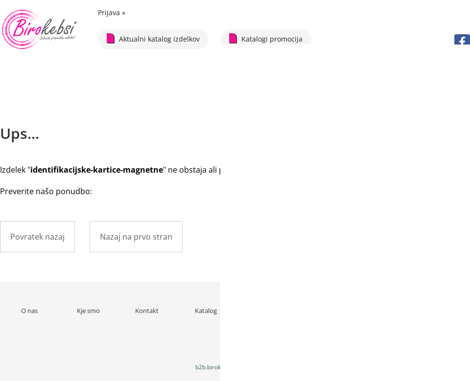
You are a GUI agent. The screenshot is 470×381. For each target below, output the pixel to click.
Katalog (206, 310)
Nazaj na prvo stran (136, 236)
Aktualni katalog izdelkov (153, 38)
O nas (29, 310)
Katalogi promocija (266, 38)
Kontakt (147, 310)
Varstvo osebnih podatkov (382, 315)
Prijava (111, 12)
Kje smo (88, 310)
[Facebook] (462, 42)
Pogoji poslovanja (323, 310)
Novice (265, 310)
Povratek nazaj (37, 236)
